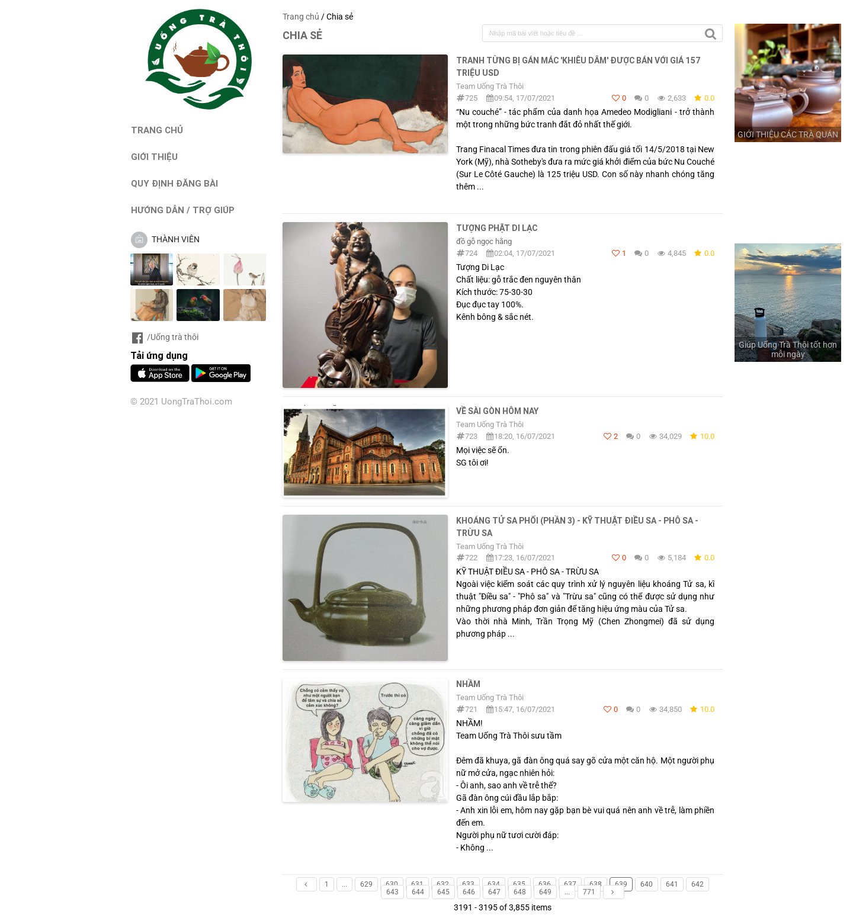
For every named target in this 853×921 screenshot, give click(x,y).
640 (646, 884)
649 (545, 892)
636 (544, 884)
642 (697, 884)
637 (570, 884)
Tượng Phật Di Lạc (496, 228)
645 (443, 892)
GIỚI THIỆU (154, 156)
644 (418, 892)
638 (595, 884)
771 (589, 892)
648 (520, 892)
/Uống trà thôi (164, 337)
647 (494, 892)
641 (672, 884)
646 (469, 892)
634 (494, 884)
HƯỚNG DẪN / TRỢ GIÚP (183, 210)
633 (468, 884)
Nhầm (468, 684)
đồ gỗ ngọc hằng (484, 241)
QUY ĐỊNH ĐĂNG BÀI (174, 183)
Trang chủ (301, 16)
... (344, 884)
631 (417, 884)
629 (366, 884)
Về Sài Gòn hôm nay (497, 411)
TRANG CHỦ (157, 130)
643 (392, 892)
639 (621, 884)
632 (443, 884)
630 (392, 884)
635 (519, 884)
